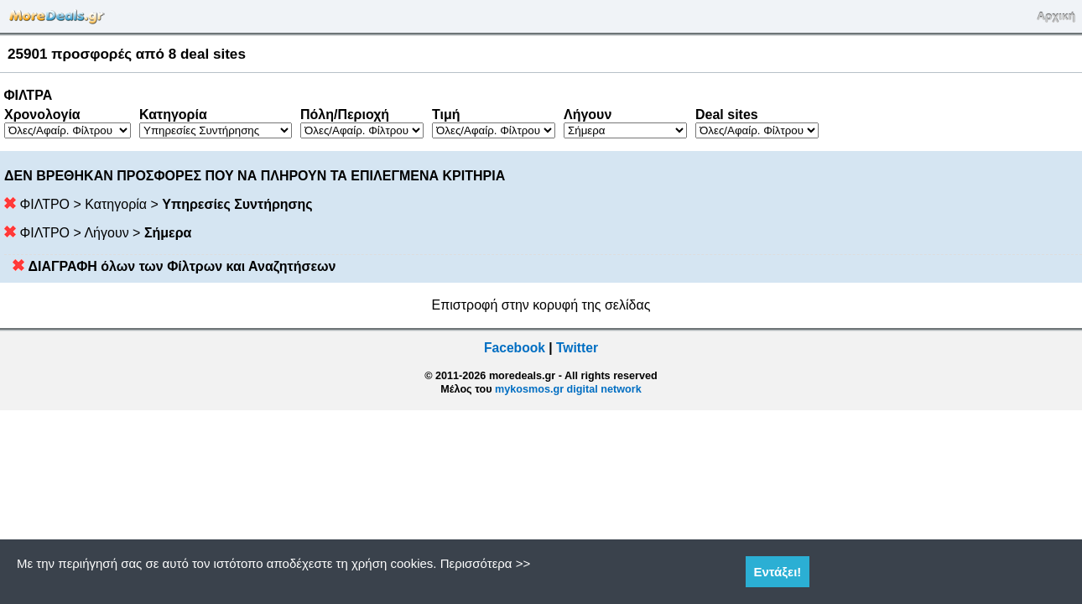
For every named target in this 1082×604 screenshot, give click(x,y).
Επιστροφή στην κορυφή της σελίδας (541, 305)
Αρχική (1056, 16)
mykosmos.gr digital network (568, 389)
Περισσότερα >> (485, 563)
